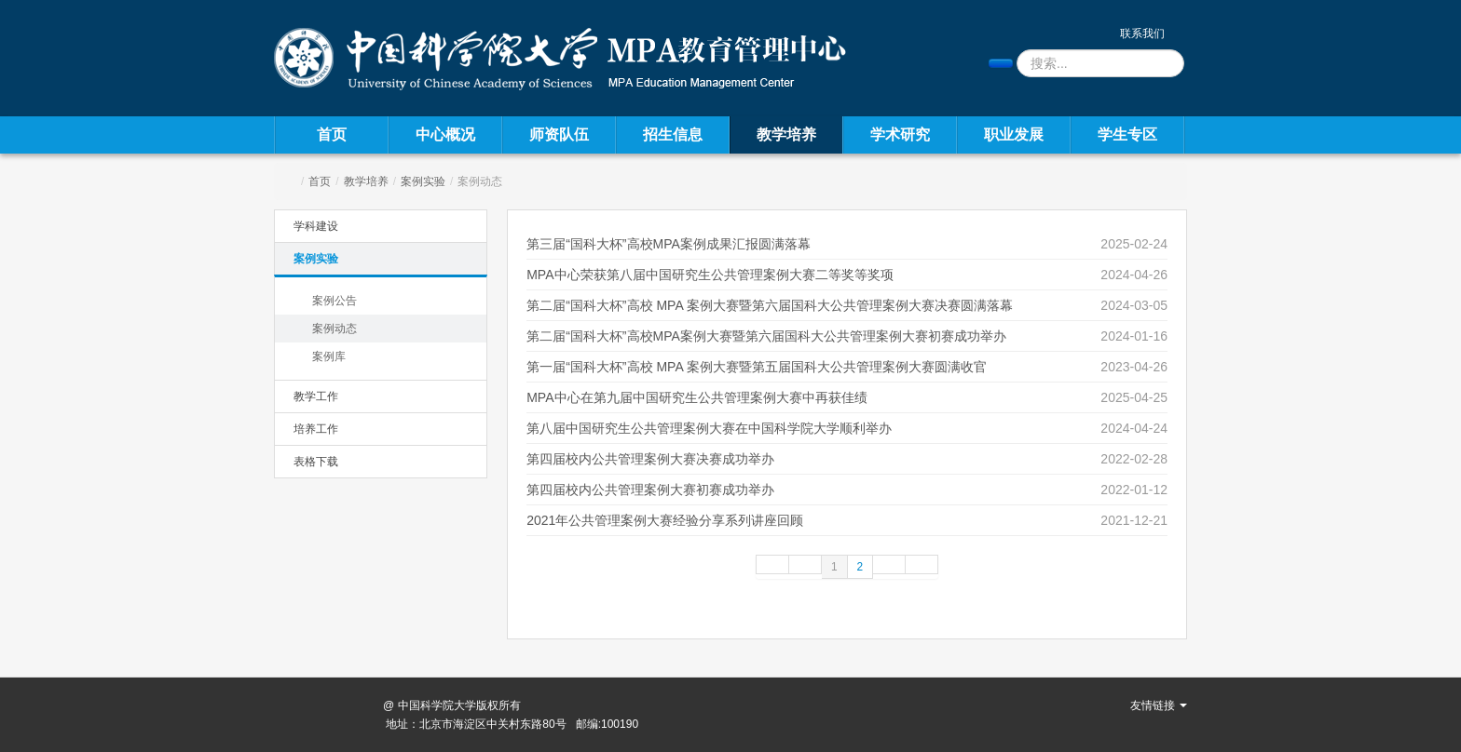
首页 (332, 134)
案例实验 (423, 181)
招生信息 (673, 134)
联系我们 (1142, 33)
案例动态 (334, 328)
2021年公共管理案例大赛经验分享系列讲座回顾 (664, 520)
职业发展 (1014, 134)
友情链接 (1158, 705)
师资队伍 (559, 134)
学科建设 (316, 226)
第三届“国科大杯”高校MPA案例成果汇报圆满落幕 (668, 243)
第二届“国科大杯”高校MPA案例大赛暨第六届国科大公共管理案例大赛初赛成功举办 (766, 336)
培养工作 (316, 429)
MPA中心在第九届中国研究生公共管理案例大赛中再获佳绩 (696, 397)
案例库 (329, 356)
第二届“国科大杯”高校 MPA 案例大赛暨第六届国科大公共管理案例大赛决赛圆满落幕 (769, 305)
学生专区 (1127, 134)
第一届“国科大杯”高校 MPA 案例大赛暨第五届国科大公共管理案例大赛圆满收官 (756, 366)
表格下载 (316, 461)
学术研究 (900, 134)
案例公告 (334, 300)
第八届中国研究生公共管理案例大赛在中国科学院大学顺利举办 (709, 428)
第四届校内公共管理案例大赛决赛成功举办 (650, 458)
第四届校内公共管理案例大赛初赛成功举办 (650, 489)
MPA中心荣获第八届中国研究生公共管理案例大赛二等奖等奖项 (709, 274)
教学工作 (316, 396)
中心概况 (445, 134)
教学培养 (786, 134)
